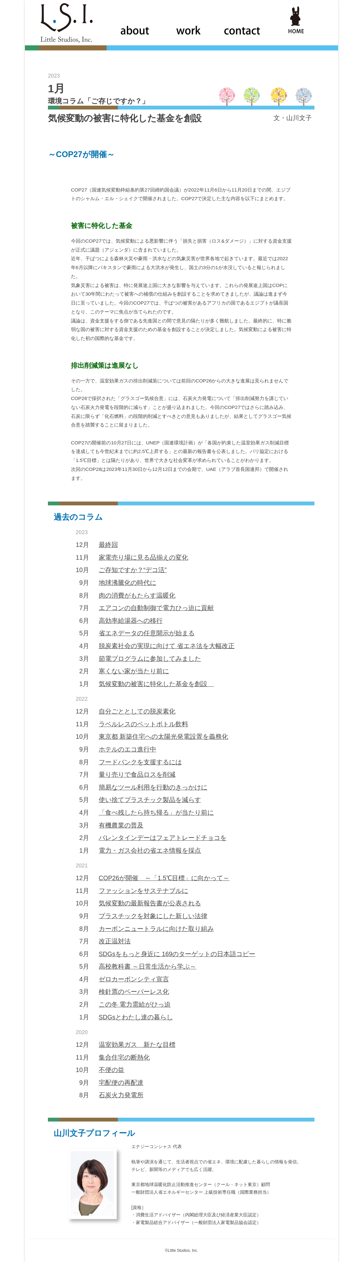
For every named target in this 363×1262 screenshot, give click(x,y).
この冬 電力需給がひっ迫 (135, 1004)
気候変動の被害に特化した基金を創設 (156, 683)
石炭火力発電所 (121, 1095)
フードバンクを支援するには (140, 762)
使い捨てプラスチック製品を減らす (150, 799)
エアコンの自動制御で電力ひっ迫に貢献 (156, 607)
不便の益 (111, 1069)
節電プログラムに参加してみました (150, 658)
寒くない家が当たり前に (134, 671)
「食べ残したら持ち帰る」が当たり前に (156, 812)
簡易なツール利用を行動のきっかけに (153, 787)
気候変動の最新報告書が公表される (150, 903)
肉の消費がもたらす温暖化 (137, 595)
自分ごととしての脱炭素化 (137, 711)
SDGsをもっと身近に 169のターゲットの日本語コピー (177, 953)
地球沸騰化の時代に (127, 582)
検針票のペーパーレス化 (134, 991)
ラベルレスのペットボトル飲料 (143, 724)
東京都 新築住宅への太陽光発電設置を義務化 (163, 736)
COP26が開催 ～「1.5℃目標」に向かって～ (164, 877)
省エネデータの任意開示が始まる (147, 633)
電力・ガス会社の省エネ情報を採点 (150, 850)
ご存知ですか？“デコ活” (133, 569)
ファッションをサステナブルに (143, 890)
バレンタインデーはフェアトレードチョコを (163, 837)
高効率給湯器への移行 (131, 620)
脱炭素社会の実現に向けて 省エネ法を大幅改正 (167, 645)
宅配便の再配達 (121, 1082)
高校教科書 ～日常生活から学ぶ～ (147, 966)
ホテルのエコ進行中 (127, 749)
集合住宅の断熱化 (124, 1057)
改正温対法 (115, 941)
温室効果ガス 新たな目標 (137, 1044)
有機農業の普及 (121, 825)
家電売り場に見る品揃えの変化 (143, 557)
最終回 (108, 544)
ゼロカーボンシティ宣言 (134, 979)
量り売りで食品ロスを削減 (137, 774)
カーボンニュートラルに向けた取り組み (156, 928)
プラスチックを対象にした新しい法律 (153, 915)
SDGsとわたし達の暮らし (136, 1017)
